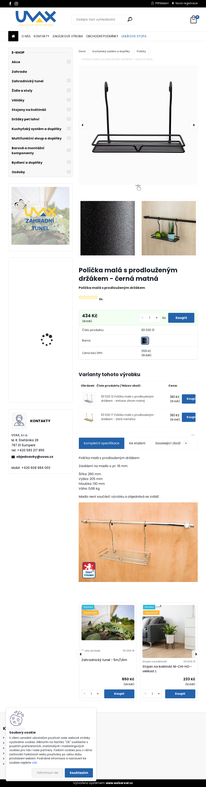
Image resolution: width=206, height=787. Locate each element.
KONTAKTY (41, 36)
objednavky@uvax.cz (34, 456)
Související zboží (172, 443)
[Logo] (36, 19)
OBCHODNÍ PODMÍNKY (102, 36)
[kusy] (148, 317)
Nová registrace (187, 3)
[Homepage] (13, 36)
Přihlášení (162, 3)
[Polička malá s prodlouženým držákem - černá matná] (138, 125)
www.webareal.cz (119, 783)
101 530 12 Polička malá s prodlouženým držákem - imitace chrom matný (127, 399)
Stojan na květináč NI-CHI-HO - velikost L (167, 668)
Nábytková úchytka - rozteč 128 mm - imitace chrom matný (51, 382)
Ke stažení (137, 443)
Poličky (141, 51)
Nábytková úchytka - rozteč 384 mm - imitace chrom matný (52, 334)
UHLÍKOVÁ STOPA (134, 36)
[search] (130, 19)
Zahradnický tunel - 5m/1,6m (104, 660)
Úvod (82, 51)
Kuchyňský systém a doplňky (111, 51)
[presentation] (83, 125)
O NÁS (26, 36)
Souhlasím (79, 772)
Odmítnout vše (47, 773)
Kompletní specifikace (101, 443)
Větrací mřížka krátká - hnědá (51, 286)
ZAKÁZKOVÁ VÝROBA (68, 36)
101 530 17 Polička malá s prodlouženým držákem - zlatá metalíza (127, 417)
